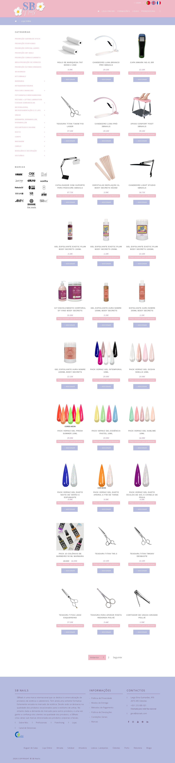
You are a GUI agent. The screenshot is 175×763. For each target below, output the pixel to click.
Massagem (19, 141)
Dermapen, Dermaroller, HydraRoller (26, 121)
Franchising (148, 11)
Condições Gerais (98, 717)
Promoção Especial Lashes (27, 48)
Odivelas (117, 748)
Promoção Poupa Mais (25, 43)
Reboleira (138, 748)
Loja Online (108, 11)
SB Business (20, 72)
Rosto (18, 132)
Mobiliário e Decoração (26, 151)
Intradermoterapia (24, 86)
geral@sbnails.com (139, 713)
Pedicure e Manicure (24, 90)
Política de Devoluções (100, 712)
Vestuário (19, 155)
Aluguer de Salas (31, 748)
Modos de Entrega (98, 703)
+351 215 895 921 (138, 705)
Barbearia (19, 81)
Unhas (18, 115)
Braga (148, 748)
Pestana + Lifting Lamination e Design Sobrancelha (28, 101)
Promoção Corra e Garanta (27, 57)
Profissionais (41, 722)
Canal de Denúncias (27, 728)
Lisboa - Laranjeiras (100, 748)
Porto (127, 748)
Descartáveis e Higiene (25, 127)
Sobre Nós (23, 722)
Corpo (18, 137)
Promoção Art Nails (24, 53)
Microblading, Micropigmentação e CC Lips (27, 108)
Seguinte (117, 657)
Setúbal (71, 748)
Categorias (22, 32)
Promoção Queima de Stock (27, 39)
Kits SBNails (20, 76)
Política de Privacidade (100, 698)
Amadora (83, 748)
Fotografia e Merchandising (28, 95)
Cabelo (18, 146)
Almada (60, 748)
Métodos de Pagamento (101, 707)
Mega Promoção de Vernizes (28, 62)
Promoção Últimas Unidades (28, 67)
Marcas (20, 167)
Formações (123, 11)
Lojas (135, 11)
